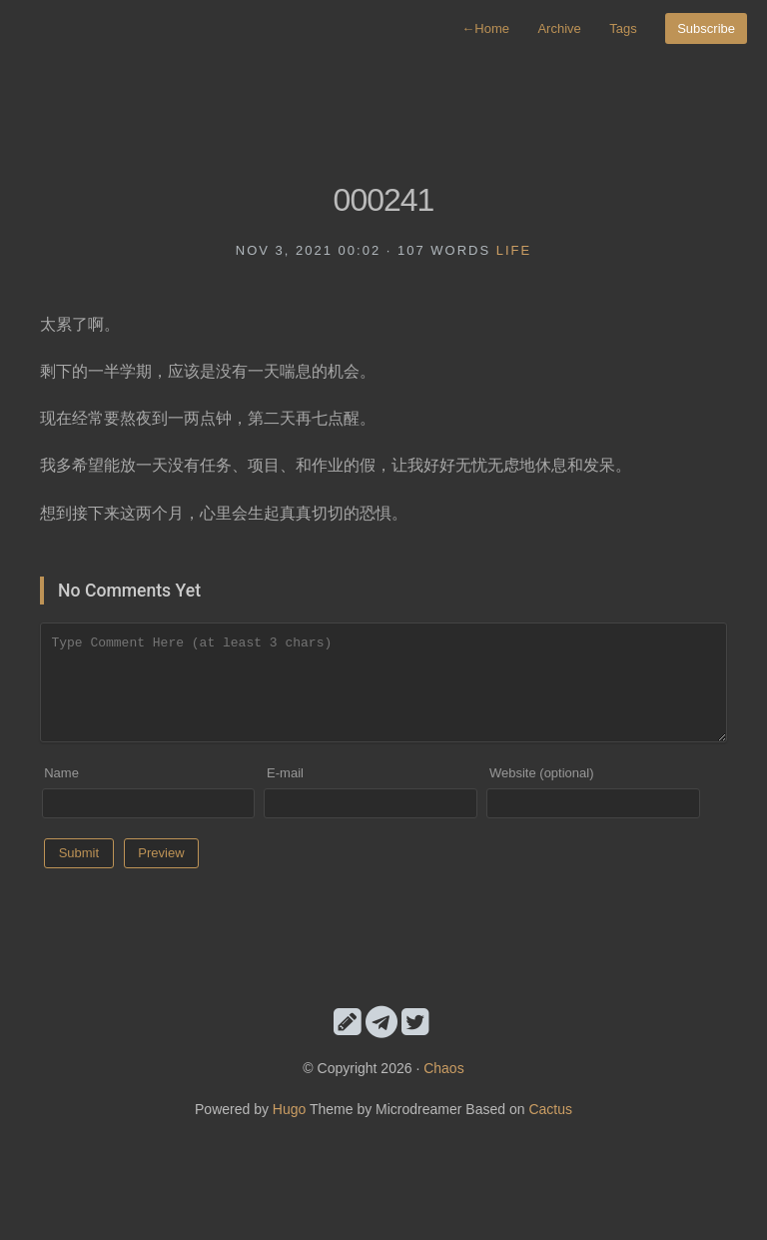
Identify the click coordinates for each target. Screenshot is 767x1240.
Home (485, 28)
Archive (558, 28)
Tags (622, 28)
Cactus (550, 1109)
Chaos (443, 1068)
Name (61, 772)
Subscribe (706, 28)
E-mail (285, 772)
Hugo (289, 1109)
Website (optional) (541, 772)
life (513, 250)
